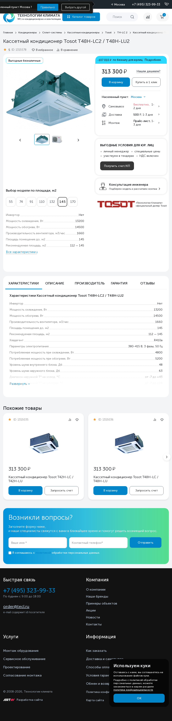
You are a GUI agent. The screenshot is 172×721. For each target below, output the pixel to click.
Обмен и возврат (100, 684)
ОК (139, 698)
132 (52, 202)
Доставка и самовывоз (104, 659)
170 (73, 202)
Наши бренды (97, 596)
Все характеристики (21, 252)
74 (21, 202)
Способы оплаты (100, 667)
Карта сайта (95, 700)
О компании (95, 589)
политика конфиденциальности (133, 689)
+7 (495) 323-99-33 (146, 4)
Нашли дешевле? (148, 71)
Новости (93, 617)
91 (31, 202)
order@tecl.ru (16, 606)
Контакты (94, 624)
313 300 (19, 469)
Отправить (145, 542)
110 (42, 202)
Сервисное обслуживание (24, 659)
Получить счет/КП (117, 166)
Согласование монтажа (22, 675)
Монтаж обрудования (20, 651)
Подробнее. (153, 59)
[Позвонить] (164, 4)
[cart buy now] (162, 16)
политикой (43, 553)
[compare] (147, 16)
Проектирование (16, 667)
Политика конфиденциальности (109, 692)
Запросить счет (62, 490)
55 (11, 202)
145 (62, 202)
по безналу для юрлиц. (129, 60)
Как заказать (96, 651)
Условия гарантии (100, 675)
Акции (91, 610)
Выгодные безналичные (24, 60)
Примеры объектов (101, 603)
